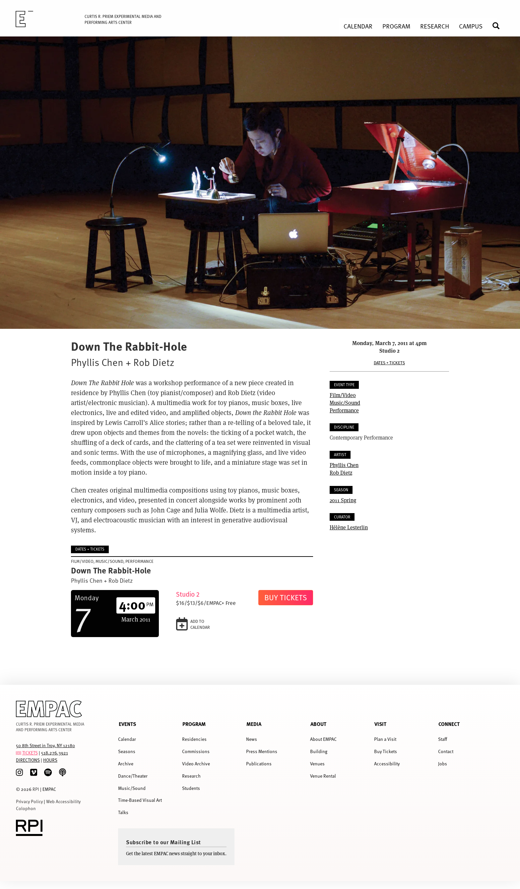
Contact (445, 751)
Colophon (26, 808)
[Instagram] (19, 772)
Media (253, 724)
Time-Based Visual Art (140, 800)
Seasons (126, 751)
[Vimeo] (33, 772)
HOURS (50, 760)
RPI (35, 789)
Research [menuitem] (434, 26)
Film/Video (343, 394)
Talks (123, 812)
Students (191, 788)
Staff (442, 739)
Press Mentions (261, 751)
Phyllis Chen (344, 464)
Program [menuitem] (396, 26)
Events (127, 724)
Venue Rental (323, 776)
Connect (449, 724)
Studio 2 (188, 594)
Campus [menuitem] (471, 26)
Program (194, 724)
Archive (125, 763)
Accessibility (387, 763)
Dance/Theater (133, 776)
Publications (259, 763)
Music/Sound (345, 402)
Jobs (442, 763)
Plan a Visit (385, 739)
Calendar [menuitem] (358, 26)
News (251, 739)
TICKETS (30, 752)
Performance (344, 410)
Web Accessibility (63, 801)
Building (318, 751)
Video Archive (196, 763)
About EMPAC (323, 739)
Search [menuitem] (498, 26)
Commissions (196, 751)
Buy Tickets (385, 751)
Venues (317, 763)
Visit (380, 724)
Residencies (194, 739)
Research (191, 776)
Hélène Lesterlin (349, 527)
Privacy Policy (29, 801)
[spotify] (48, 772)
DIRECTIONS (28, 760)
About (318, 724)
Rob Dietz (341, 472)
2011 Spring (343, 500)
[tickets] (18, 752)
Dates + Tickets (389, 363)
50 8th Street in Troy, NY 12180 (45, 745)
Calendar (127, 739)
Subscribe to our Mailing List (163, 842)
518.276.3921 (54, 752)
